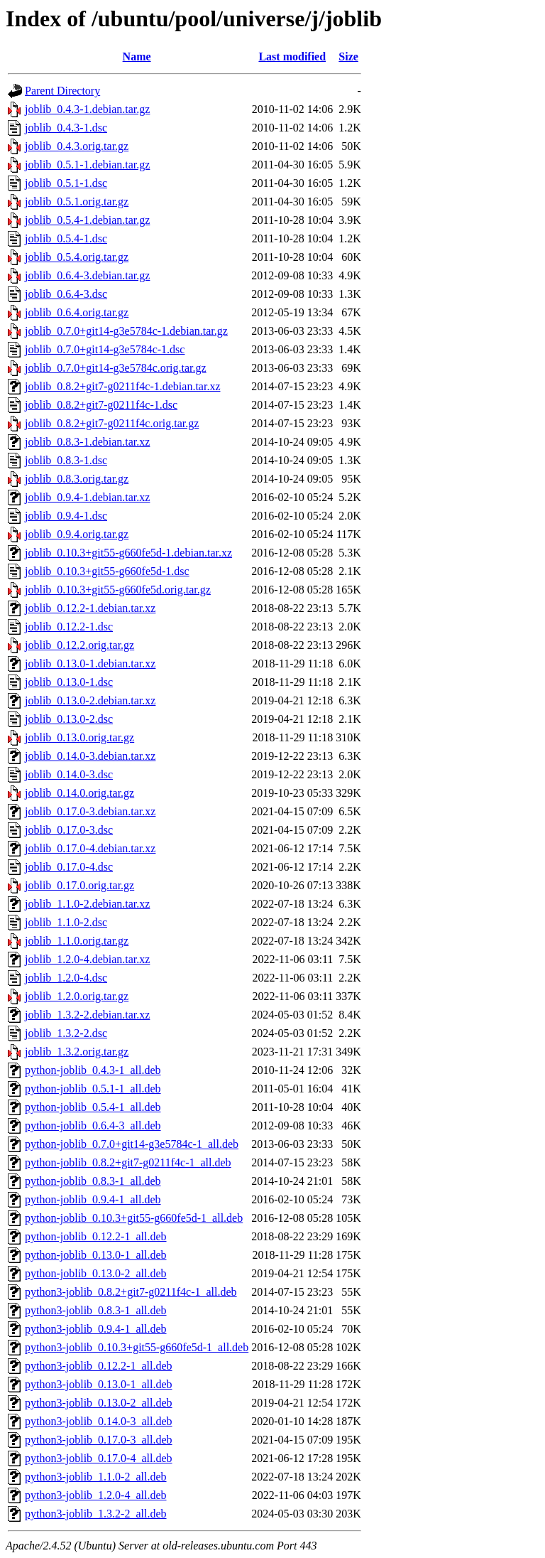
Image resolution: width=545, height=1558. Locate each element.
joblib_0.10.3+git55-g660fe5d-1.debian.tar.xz (128, 553)
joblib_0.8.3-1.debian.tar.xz (87, 442)
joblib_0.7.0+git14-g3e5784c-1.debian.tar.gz (126, 331)
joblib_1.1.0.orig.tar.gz (76, 941)
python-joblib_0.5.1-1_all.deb (93, 1088)
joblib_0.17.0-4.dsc (69, 867)
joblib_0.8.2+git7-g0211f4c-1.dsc (101, 405)
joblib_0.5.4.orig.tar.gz (76, 257)
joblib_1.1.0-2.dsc (66, 922)
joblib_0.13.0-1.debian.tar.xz (90, 663)
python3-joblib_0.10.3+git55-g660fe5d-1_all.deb (136, 1347)
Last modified (292, 56)
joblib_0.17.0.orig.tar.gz (79, 885)
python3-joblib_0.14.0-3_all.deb (98, 1421)
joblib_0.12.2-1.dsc (69, 626)
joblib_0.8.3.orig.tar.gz (76, 479)
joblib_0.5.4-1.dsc (66, 238)
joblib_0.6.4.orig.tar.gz (76, 312)
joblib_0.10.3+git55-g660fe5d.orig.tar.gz (118, 590)
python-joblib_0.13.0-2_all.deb (96, 1273)
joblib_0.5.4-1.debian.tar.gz (87, 220)
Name (137, 56)
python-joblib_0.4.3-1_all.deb (93, 1070)
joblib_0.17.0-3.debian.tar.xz (90, 811)
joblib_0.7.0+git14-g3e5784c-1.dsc (105, 349)
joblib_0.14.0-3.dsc (69, 774)
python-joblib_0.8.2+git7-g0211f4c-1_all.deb (128, 1162)
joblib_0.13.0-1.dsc (69, 682)
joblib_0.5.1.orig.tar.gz (76, 201)
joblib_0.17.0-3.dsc (69, 830)
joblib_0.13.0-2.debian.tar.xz (90, 700)
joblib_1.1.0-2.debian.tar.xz (87, 904)
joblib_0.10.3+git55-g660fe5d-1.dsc (107, 571)
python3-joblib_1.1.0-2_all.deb (96, 1477)
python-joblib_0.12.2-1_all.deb (96, 1236)
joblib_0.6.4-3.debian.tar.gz (87, 275)
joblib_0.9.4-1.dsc (66, 516)
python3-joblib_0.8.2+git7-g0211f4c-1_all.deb (131, 1292)
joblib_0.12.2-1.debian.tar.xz (90, 608)
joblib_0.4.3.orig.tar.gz (76, 146)
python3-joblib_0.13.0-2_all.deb (98, 1403)
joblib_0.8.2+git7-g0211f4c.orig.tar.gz (112, 423)
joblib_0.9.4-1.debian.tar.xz (87, 497)
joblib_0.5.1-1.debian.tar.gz (87, 165)
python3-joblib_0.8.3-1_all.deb (96, 1310)
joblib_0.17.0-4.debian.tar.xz (90, 848)
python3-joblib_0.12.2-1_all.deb (98, 1366)
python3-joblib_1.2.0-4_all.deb (96, 1495)
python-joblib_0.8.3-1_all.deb (93, 1181)
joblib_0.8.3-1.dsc (66, 460)
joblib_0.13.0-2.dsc (69, 719)
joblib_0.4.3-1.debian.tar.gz (87, 109)
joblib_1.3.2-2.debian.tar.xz (87, 1015)
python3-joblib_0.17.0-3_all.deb (98, 1440)
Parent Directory (62, 91)
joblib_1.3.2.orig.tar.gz (76, 1052)
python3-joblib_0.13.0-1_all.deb (98, 1384)
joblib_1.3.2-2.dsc (66, 1033)
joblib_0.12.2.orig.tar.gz (79, 645)
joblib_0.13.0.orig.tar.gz (79, 737)
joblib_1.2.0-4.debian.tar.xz (87, 959)
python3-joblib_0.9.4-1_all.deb (96, 1329)
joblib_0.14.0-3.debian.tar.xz (90, 756)
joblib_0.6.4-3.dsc (66, 294)
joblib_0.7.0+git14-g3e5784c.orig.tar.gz (116, 368)
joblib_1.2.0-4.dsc (66, 978)
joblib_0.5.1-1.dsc (66, 183)
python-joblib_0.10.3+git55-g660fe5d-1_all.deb (134, 1218)
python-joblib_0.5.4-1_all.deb (93, 1107)
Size (348, 56)
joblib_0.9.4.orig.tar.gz (76, 534)
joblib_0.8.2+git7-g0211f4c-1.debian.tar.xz (122, 386)
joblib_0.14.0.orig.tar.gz (79, 793)
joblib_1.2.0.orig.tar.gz (76, 996)
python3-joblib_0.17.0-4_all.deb (98, 1458)
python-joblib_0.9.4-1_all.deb (93, 1199)
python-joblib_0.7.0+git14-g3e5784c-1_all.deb (131, 1144)
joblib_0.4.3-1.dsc (66, 128)
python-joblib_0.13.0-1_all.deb (96, 1255)
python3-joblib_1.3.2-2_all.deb (96, 1514)
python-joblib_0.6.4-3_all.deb (93, 1125)
